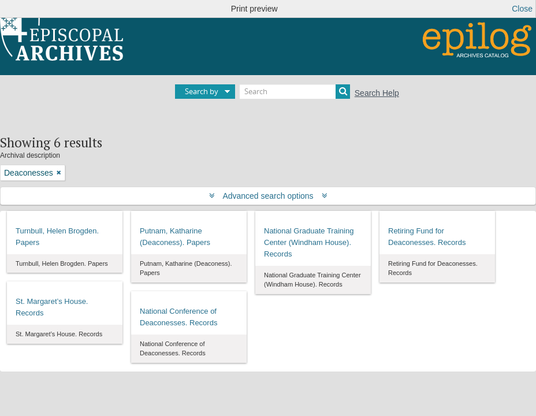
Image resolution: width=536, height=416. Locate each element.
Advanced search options (268, 195)
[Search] (295, 91)
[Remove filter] (59, 173)
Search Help (377, 93)
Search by (201, 91)
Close (522, 8)
